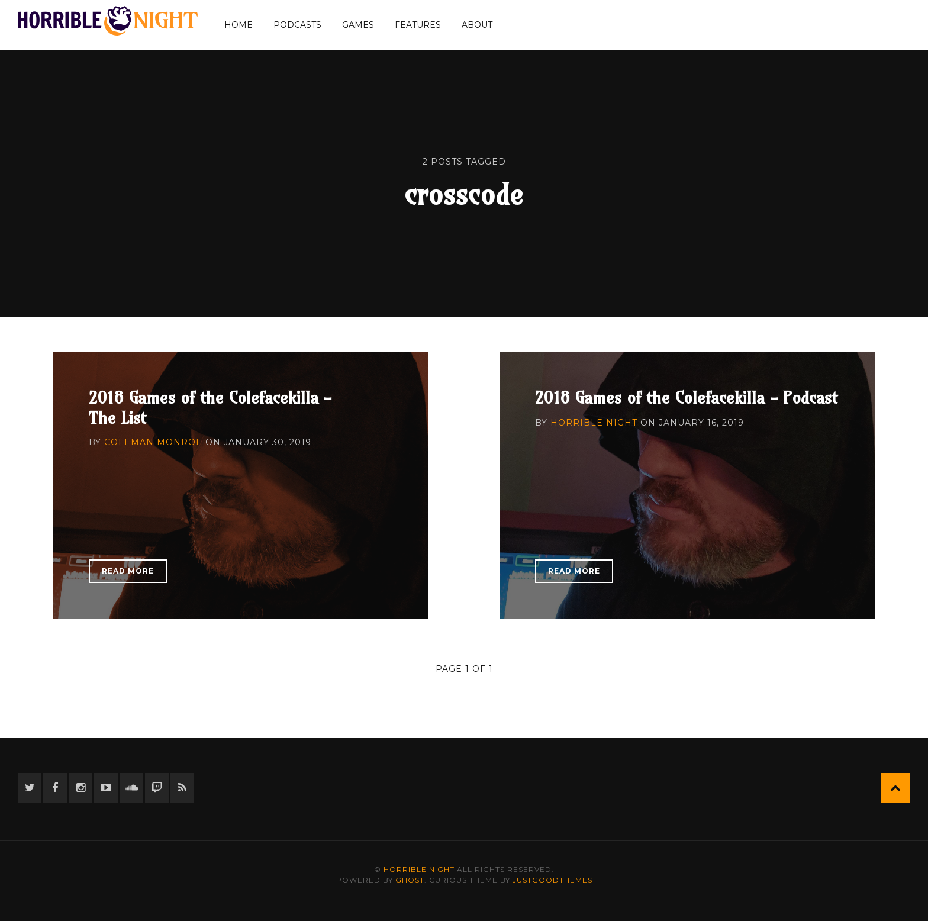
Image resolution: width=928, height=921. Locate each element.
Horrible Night (593, 422)
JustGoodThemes (552, 879)
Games (358, 25)
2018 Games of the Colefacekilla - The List (210, 407)
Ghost (409, 879)
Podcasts (297, 25)
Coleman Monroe (153, 442)
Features (418, 25)
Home (238, 25)
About (477, 25)
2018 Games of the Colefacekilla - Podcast (686, 397)
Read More (128, 570)
